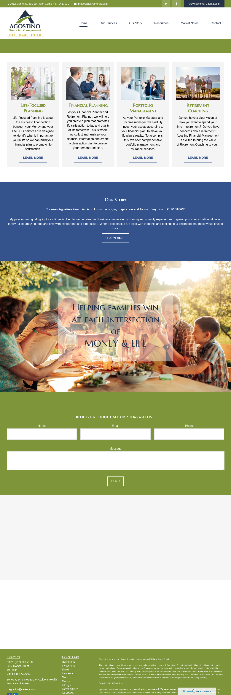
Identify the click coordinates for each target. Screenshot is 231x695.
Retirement (68, 661)
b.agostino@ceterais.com (91, 3)
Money (66, 681)
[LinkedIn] (166, 3)
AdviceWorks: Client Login (204, 3)
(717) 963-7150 (24, 662)
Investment (68, 665)
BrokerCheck (163, 659)
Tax (64, 677)
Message (115, 448)
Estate (65, 669)
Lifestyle (66, 685)
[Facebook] (176, 3)
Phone (189, 425)
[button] (83, 23)
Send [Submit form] (115, 481)
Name (42, 425)
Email (115, 425)
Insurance (67, 673)
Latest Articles (70, 689)
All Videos (68, 692)
